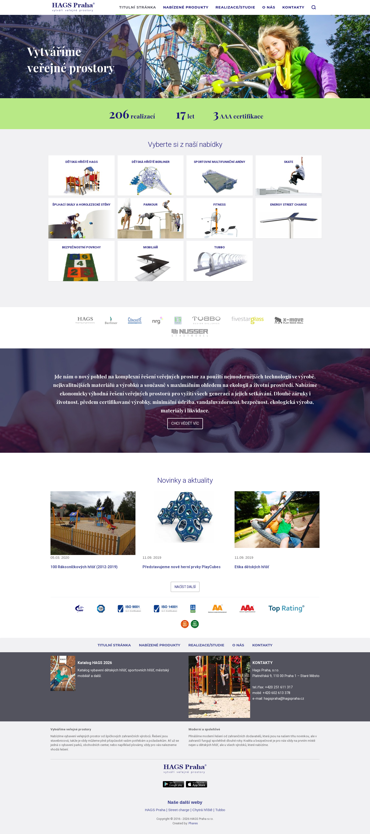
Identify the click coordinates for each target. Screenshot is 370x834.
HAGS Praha (155, 810)
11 (232, 93)
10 (222, 93)
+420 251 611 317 (279, 687)
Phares (193, 823)
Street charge (178, 810)
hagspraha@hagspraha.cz (284, 698)
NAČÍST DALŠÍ (185, 587)
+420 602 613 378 (276, 693)
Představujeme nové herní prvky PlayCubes (182, 567)
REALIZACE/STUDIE (235, 7)
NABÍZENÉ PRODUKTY (185, 7)
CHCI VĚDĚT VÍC (185, 423)
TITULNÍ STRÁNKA (137, 7)
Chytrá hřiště (202, 810)
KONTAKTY (293, 7)
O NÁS (268, 7)
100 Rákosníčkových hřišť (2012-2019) (84, 567)
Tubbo (220, 810)
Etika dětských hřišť (252, 567)
